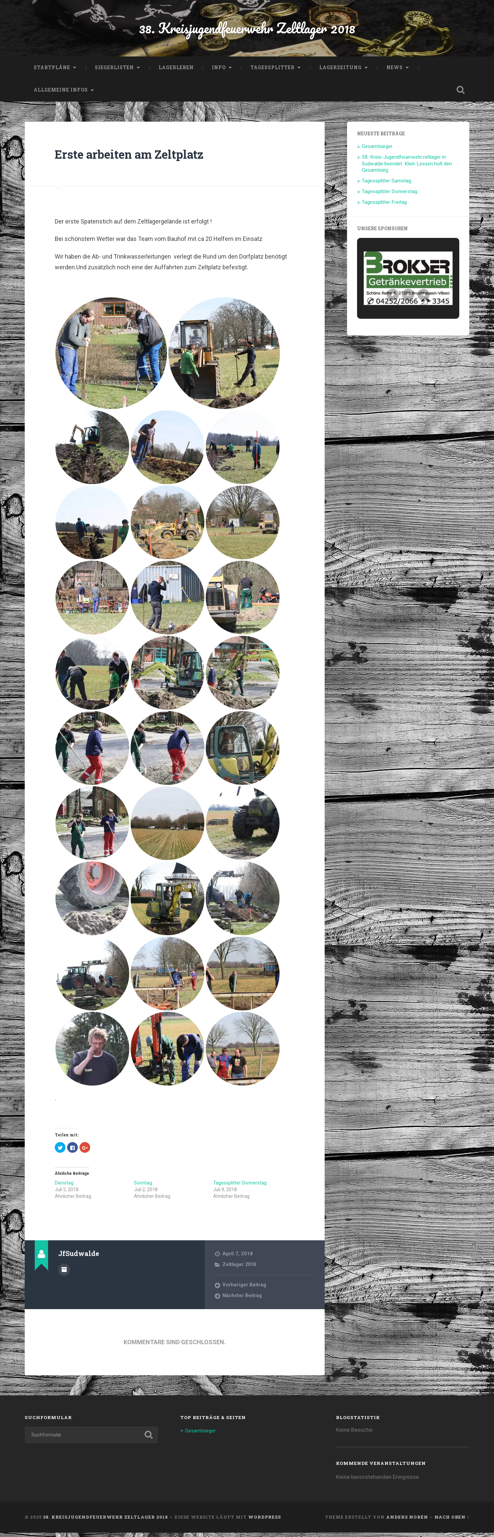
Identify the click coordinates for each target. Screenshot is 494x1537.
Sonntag (143, 1187)
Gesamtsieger (377, 150)
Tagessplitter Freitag (384, 206)
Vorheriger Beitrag (244, 1289)
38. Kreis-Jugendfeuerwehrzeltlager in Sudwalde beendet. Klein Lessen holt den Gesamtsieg (407, 167)
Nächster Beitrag (242, 1300)
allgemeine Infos (61, 94)
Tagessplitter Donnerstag (240, 1187)
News (394, 71)
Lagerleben (176, 71)
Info (219, 71)
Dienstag (64, 1187)
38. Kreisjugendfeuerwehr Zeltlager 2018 (247, 30)
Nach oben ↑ (452, 1521)
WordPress (264, 1521)
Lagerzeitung (340, 71)
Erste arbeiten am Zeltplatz (141, 157)
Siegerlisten (114, 71)
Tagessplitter (273, 71)
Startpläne (52, 71)
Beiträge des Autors (64, 1273)
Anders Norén (407, 1521)
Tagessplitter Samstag (386, 185)
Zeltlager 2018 (239, 1269)
